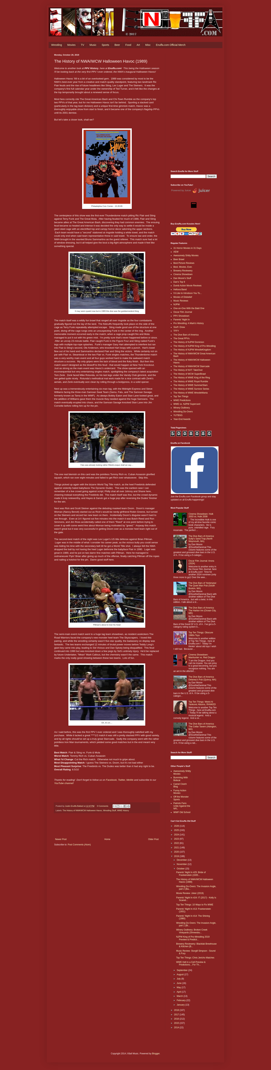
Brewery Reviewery (182, 270)
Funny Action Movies (179, 791)
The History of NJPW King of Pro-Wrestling (194, 346)
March (180, 996)
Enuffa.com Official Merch (171, 44)
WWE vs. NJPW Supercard (186, 404)
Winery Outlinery (181, 407)
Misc (148, 44)
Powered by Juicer (181, 190)
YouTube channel (63, 783)
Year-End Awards (181, 419)
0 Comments (102, 806)
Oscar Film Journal (182, 312)
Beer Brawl (178, 259)
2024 (177, 834)
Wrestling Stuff (109, 810)
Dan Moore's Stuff (182, 278)
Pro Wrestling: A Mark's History (188, 323)
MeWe (129, 779)
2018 (177, 1010)
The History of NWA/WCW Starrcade (191, 366)
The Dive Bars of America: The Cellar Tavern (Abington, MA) (203, 726)
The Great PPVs (181, 338)
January (181, 1004)
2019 (177, 856)
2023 (177, 839)
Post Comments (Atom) (79, 844)
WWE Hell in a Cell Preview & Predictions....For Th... (191, 963)
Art (138, 44)
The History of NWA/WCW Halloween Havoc (82, 810)
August (180, 974)
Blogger (156, 1053)
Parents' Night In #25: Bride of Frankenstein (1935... (191, 873)
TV (82, 44)
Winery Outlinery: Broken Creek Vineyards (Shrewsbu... (191, 931)
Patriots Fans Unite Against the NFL (181, 806)
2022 (177, 843)
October (181, 868)
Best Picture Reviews (183, 263)
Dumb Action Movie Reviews (187, 285)
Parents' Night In (181, 319)
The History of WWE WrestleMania (190, 392)
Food (128, 44)
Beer (117, 44)
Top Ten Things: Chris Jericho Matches (195, 957)
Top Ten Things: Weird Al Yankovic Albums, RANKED (202, 703)
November (182, 864)
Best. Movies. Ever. (182, 267)
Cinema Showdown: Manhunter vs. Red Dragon (202, 656)
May (179, 987)
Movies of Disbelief (182, 297)
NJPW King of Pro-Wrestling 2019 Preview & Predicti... (193, 938)
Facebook (111, 779)
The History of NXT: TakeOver (188, 370)
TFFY (176, 331)
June (179, 983)
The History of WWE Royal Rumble (190, 381)
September (182, 970)
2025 (177, 830)
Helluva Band (180, 289)
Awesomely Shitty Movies (186, 255)
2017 (177, 1014)
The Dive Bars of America (186, 334)
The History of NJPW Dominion (188, 342)
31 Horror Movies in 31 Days (187, 248)
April (179, 992)
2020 (177, 852)
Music (92, 44)
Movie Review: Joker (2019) (190, 893)
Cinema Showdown (182, 274)
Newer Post (61, 839)
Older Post (153, 839)
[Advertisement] (194, 109)
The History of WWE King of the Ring (191, 377)
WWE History (123, 810)
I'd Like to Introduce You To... (187, 293)
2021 (177, 847)
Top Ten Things (180, 396)
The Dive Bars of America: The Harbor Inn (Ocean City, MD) (202, 610)
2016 (177, 1019)
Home (107, 839)
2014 (177, 1027)
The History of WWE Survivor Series (191, 389)
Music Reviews (180, 300)
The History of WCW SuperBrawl (189, 374)
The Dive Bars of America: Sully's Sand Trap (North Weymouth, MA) (201, 539)
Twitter (121, 779)
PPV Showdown (181, 316)
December (182, 860)
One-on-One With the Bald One (188, 308)
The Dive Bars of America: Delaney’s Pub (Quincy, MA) (202, 678)
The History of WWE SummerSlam (190, 385)
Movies (71, 44)
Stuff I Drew (179, 327)
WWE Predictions (182, 400)
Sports (105, 44)
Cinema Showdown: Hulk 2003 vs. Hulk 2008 (201, 515)
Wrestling (56, 44)
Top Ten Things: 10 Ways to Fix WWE (194, 904)
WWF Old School (181, 812)
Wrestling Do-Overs (183, 411)
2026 (177, 826)
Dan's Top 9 (179, 282)
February (181, 1000)
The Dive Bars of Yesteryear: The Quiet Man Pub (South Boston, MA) (203, 586)
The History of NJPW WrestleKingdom (192, 349)
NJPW (176, 304)
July (179, 978)
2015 (177, 1023)
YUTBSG (177, 415)
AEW (175, 252)
